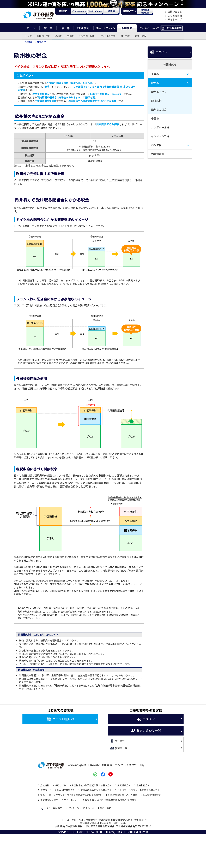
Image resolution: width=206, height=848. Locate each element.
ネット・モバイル (79, 11)
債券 (65, 27)
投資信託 (83, 27)
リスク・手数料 (172, 27)
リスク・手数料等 (51, 808)
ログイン (158, 52)
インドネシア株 (107, 36)
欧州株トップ (159, 91)
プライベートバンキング (148, 27)
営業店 (111, 11)
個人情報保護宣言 (152, 795)
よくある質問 (173, 16)
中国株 (70, 36)
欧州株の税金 (159, 109)
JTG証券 (28, 42)
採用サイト (60, 785)
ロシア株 (125, 36)
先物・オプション (105, 27)
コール (95, 11)
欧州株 (58, 36)
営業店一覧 (118, 748)
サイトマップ (173, 20)
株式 (48, 27)
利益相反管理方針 (66, 790)
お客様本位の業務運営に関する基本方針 (92, 785)
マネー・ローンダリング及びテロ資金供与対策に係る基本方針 (71, 795)
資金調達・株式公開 (145, 11)
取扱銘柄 (156, 100)
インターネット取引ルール (81, 808)
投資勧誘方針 (124, 785)
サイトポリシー (71, 799)
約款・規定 (105, 808)
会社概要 (117, 741)
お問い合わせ (173, 12)
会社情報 (44, 785)
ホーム (30, 27)
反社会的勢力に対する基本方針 (96, 790)
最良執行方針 (143, 785)
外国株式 (127, 27)
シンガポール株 (86, 36)
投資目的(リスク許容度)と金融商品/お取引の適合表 (110, 799)
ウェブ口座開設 (60, 719)
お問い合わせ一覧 (145, 730)
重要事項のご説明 (49, 799)
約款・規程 (140, 36)
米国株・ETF (43, 36)
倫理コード (45, 790)
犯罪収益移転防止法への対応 (122, 795)
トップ (28, 36)
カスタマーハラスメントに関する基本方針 (138, 790)
